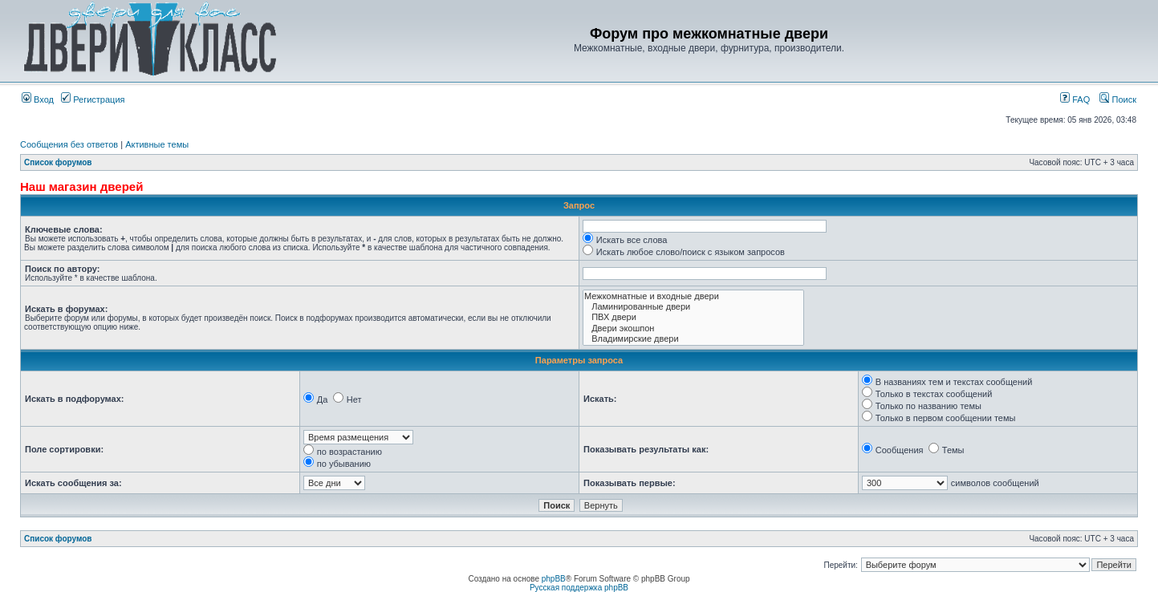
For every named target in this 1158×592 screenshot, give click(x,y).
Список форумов (58, 162)
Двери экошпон (693, 328)
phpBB (554, 578)
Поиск (1117, 99)
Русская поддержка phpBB (579, 587)
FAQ (1075, 99)
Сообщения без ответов (69, 144)
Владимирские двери (693, 339)
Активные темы (157, 144)
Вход (38, 99)
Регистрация (92, 99)
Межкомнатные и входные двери (693, 296)
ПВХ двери (693, 317)
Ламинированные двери (693, 307)
